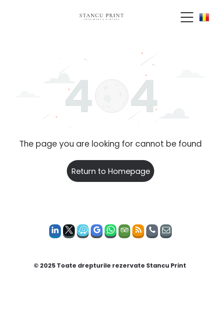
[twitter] (69, 232)
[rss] (138, 232)
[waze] (83, 232)
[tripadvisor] (124, 232)
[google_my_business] (97, 232)
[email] (166, 232)
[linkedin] (55, 232)
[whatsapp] (110, 232)
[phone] (152, 232)
